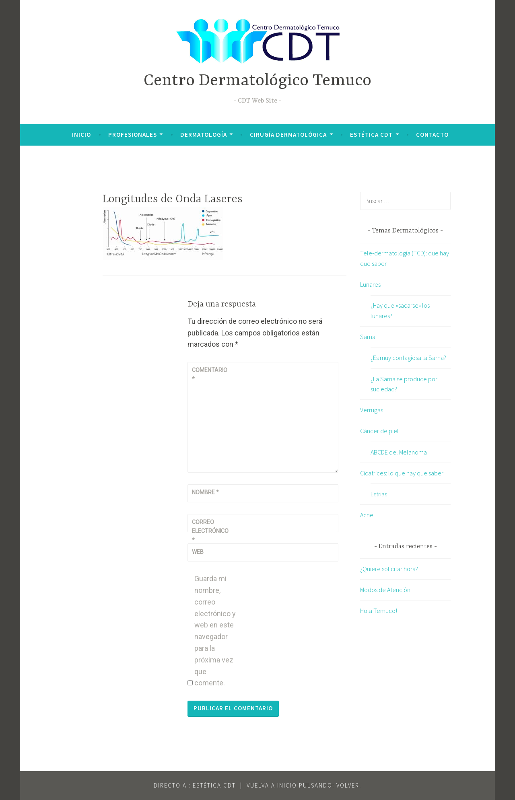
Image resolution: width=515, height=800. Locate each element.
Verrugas (371, 410)
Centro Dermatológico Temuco (257, 81)
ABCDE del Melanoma (399, 452)
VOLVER (347, 785)
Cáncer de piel (379, 431)
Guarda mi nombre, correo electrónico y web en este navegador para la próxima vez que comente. (215, 630)
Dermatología (203, 134)
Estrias (379, 494)
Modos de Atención (385, 590)
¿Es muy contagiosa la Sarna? (408, 358)
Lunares (370, 284)
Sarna (367, 337)
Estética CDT (371, 134)
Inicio (81, 134)
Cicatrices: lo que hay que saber (401, 473)
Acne (366, 515)
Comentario (209, 374)
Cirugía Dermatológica (288, 134)
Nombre (205, 492)
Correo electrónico (210, 531)
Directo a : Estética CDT (195, 785)
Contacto (432, 134)
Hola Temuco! (378, 611)
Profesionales (132, 134)
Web (198, 552)
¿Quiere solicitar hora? (389, 569)
